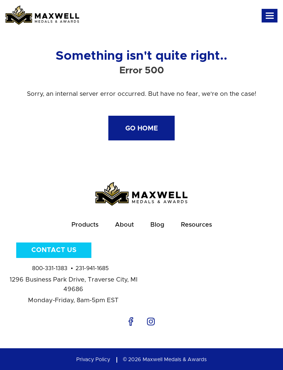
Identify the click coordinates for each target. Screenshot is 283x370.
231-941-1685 (92, 268)
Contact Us (53, 250)
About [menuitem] (124, 224)
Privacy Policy (93, 359)
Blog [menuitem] (157, 224)
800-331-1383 (49, 268)
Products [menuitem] (84, 224)
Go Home (141, 128)
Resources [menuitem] (196, 224)
